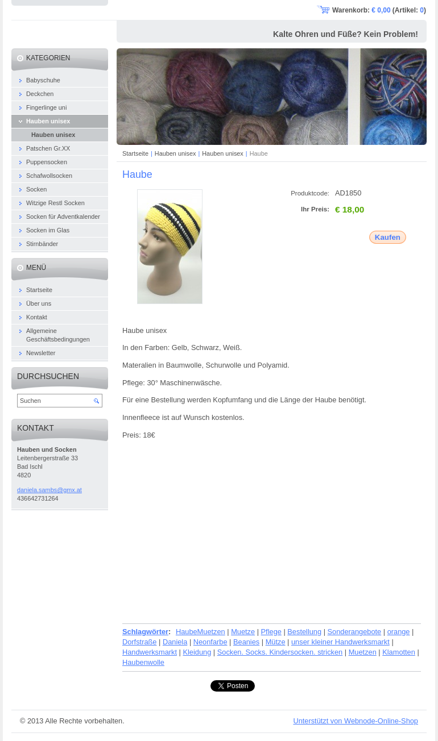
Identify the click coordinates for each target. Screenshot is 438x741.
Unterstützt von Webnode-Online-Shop (355, 721)
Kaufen (387, 237)
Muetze (243, 631)
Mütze (276, 642)
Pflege (271, 631)
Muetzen (363, 652)
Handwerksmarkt (149, 652)
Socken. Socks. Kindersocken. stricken (280, 652)
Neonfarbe (210, 642)
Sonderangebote (355, 631)
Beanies (246, 642)
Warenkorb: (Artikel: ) (379, 10)
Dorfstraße (139, 642)
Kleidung (197, 652)
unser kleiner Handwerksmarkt (340, 642)
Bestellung (304, 631)
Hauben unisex (175, 153)
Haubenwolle (143, 662)
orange (398, 631)
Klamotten (398, 652)
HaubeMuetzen (200, 631)
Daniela (175, 642)
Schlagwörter (145, 631)
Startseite (135, 153)
